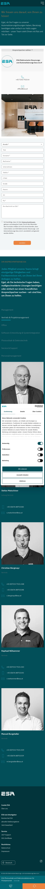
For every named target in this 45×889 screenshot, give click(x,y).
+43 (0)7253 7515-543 (15, 667)
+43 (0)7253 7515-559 (15, 750)
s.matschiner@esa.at (14, 513)
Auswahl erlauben (22, 475)
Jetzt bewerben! (7, 825)
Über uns (4, 809)
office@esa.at (22, 89)
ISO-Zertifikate (6, 838)
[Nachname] (22, 161)
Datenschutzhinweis (28, 222)
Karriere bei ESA (7, 818)
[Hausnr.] (22, 189)
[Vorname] (22, 155)
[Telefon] (22, 172)
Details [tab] (22, 411)
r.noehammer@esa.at (15, 679)
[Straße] (22, 184)
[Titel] (22, 150)
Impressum (5, 851)
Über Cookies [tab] (36, 411)
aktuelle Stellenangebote (10, 822)
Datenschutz (5, 848)
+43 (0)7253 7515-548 (15, 584)
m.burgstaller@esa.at (15, 761)
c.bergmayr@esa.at (14, 596)
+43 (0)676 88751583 (15, 507)
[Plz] (22, 200)
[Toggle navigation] (42, 3)
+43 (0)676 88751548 (15, 590)
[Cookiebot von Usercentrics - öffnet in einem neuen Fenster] (35, 406)
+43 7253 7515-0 (22, 80)
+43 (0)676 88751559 (15, 756)
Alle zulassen (22, 469)
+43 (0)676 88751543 (15, 673)
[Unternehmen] (22, 167)
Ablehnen (22, 481)
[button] (8, 863)
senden (22, 243)
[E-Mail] (22, 178)
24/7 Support (6, 835)
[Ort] (22, 195)
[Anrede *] (22, 144)
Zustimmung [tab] (8, 411)
